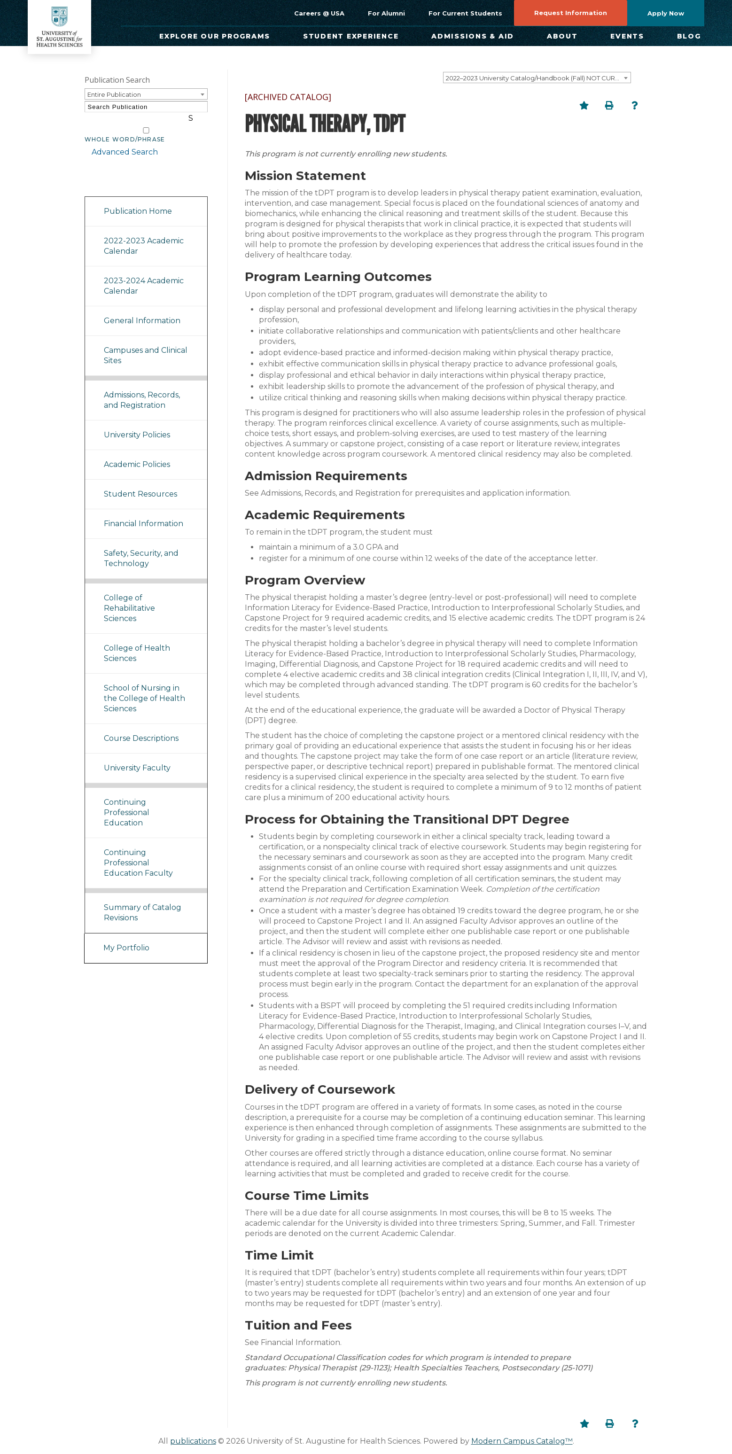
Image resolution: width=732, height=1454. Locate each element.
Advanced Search (118, 140)
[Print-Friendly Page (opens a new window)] (609, 105)
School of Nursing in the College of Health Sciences (144, 687)
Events (627, 36)
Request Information (570, 12)
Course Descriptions (141, 727)
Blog (689, 36)
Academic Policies (137, 453)
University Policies (137, 423)
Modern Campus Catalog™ (522, 1441)
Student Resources (140, 482)
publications (193, 1441)
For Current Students (465, 13)
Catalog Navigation (126, 173)
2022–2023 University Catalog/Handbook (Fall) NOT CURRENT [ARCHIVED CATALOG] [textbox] (538, 78)
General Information (142, 309)
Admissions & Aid (472, 36)
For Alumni (386, 13)
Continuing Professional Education (126, 801)
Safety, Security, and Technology (141, 547)
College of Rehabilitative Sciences (129, 597)
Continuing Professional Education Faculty (138, 851)
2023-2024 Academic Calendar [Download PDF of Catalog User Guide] (144, 274)
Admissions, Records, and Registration (142, 388)
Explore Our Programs (214, 36)
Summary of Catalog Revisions (142, 901)
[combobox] (537, 77)
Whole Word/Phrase (125, 128)
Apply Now (665, 13)
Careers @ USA (319, 13)
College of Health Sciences (137, 642)
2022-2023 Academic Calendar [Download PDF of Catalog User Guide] (144, 234)
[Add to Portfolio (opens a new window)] (584, 105)
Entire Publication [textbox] (114, 94)
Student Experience (351, 36)
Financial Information (143, 512)
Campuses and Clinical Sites (145, 344)
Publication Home (138, 199)
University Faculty (137, 756)
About (562, 36)
